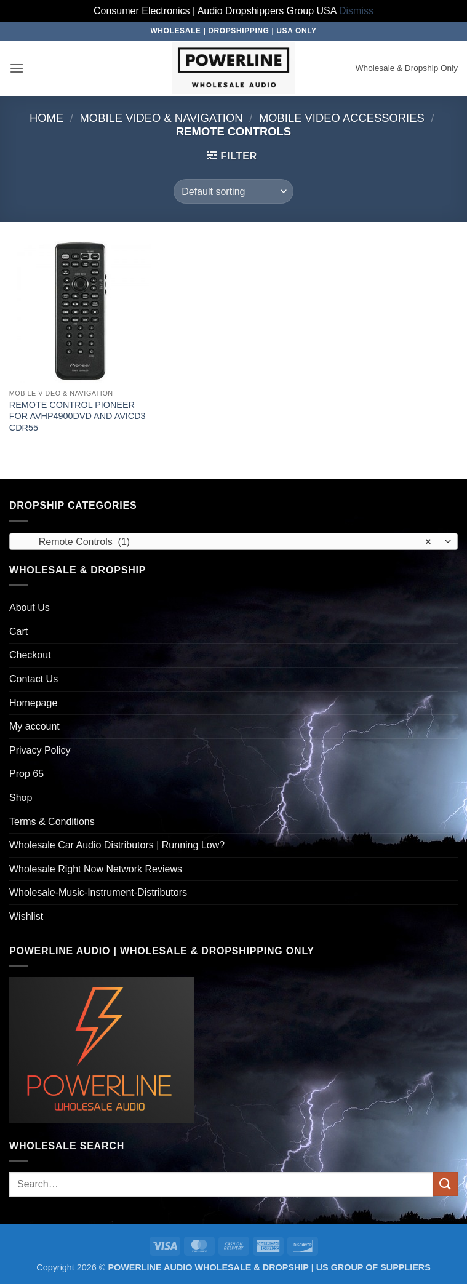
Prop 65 (26, 773)
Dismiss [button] (356, 11)
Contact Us (33, 679)
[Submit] (445, 1184)
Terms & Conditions (52, 821)
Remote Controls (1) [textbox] (226, 542)
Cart (18, 631)
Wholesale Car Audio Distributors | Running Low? (117, 845)
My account (34, 726)
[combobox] (233, 541)
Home (46, 117)
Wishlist (26, 916)
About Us (29, 607)
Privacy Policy (40, 750)
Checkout (30, 655)
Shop (20, 797)
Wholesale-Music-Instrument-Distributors (98, 892)
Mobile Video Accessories (342, 117)
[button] (16, 68)
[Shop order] (233, 191)
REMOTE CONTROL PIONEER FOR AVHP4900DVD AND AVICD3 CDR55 (77, 416)
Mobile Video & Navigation (161, 117)
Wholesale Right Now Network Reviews (95, 869)
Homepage (33, 703)
